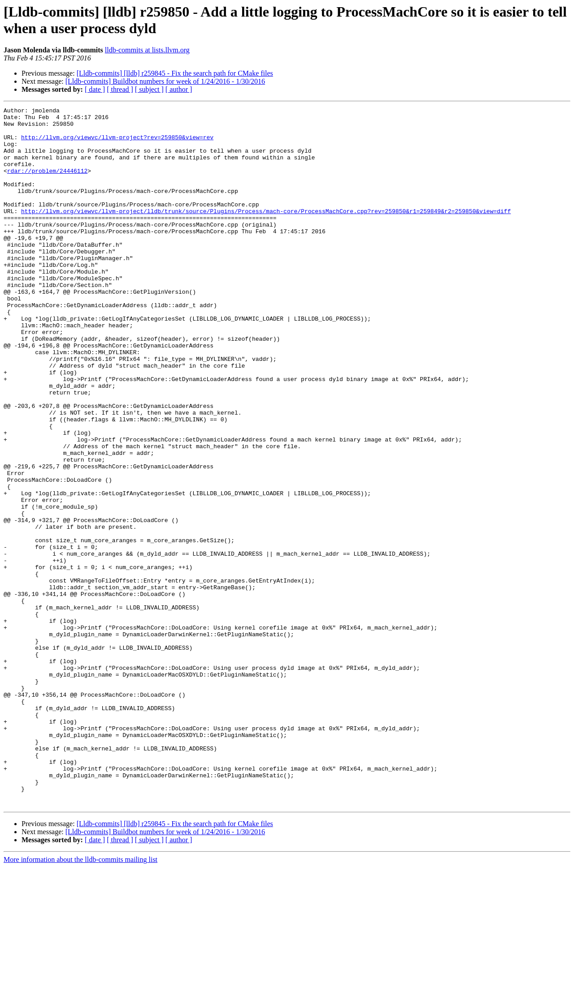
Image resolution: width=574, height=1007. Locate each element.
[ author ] (178, 89)
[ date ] (95, 89)
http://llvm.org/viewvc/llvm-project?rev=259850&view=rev (117, 144)
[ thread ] (120, 89)
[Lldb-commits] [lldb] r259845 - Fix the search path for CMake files (175, 73)
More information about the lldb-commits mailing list (80, 999)
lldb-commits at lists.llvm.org (147, 50)
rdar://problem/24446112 (47, 184)
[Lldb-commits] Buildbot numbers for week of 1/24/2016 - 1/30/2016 (165, 81)
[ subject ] (149, 89)
